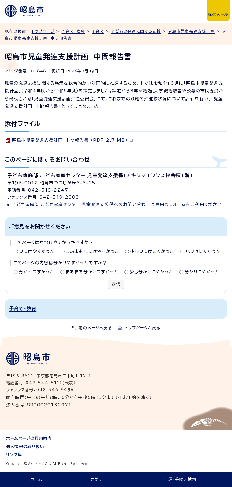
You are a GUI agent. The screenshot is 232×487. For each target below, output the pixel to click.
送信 (116, 284)
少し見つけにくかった (152, 251)
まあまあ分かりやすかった (92, 272)
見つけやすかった (37, 251)
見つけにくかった (203, 251)
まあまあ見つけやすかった (92, 251)
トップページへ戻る (142, 328)
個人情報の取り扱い (25, 447)
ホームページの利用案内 (29, 438)
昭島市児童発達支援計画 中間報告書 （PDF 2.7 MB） (72, 140)
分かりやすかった (37, 272)
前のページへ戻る (95, 328)
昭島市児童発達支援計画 (191, 31)
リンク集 (14, 455)
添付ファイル (22, 124)
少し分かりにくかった (151, 272)
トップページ (43, 31)
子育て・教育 (73, 31)
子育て (98, 31)
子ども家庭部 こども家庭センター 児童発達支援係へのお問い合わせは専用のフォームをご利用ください (117, 204)
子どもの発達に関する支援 (136, 31)
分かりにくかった (202, 272)
